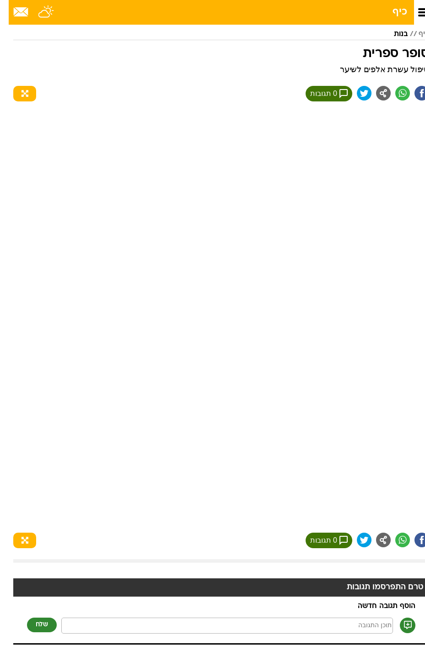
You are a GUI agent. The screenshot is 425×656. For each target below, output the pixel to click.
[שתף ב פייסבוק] (413, 93)
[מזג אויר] (38, 12)
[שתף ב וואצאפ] (394, 93)
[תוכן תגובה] (218, 626)
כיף (391, 12)
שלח (33, 625)
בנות (392, 34)
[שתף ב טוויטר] (355, 93)
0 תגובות (320, 93)
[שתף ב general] (374, 93)
